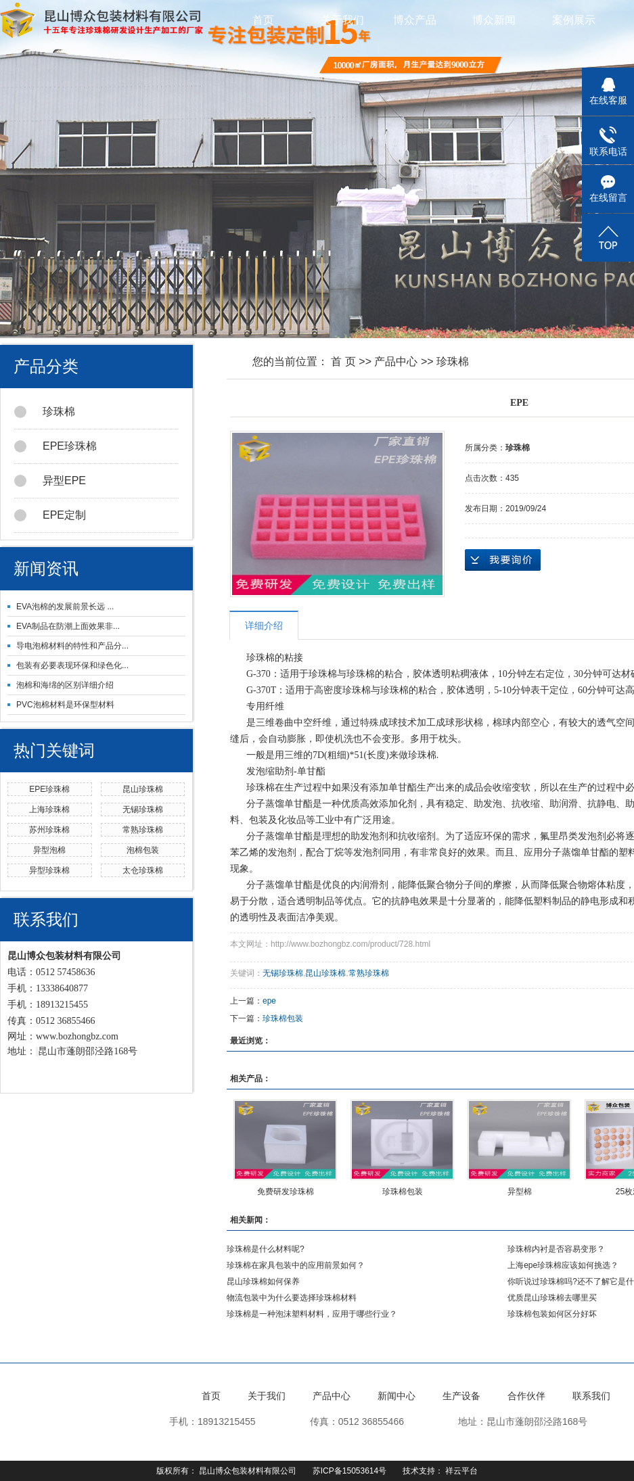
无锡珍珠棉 (142, 809)
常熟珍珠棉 (142, 829)
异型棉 (519, 1191)
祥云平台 (461, 1471)
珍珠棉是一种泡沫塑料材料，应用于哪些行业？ (312, 1314)
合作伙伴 (526, 1395)
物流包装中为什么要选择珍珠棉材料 (292, 1297)
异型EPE (50, 481)
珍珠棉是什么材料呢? (265, 1249)
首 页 (343, 361)
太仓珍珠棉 (142, 870)
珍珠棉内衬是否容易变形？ (556, 1249)
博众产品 (422, 20)
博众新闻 (501, 20)
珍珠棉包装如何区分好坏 (552, 1314)
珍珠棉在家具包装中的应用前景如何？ (296, 1265)
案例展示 (581, 20)
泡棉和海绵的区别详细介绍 (65, 685)
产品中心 (395, 361)
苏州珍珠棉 (49, 829)
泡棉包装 (143, 850)
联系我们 (591, 1395)
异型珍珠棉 (49, 870)
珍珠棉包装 (283, 1018)
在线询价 (503, 560)
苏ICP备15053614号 (349, 1471)
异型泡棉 (49, 850)
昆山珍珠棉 (142, 789)
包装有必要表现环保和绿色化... (72, 665)
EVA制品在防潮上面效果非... (68, 626)
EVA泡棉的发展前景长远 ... (65, 606)
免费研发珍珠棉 (285, 1191)
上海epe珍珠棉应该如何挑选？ (562, 1265)
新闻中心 (396, 1395)
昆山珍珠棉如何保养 (263, 1281)
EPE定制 (50, 515)
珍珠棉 (44, 412)
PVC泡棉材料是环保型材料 (65, 704)
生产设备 (461, 1395)
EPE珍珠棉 (55, 446)
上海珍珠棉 (49, 809)
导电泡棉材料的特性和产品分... (72, 646)
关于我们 (342, 20)
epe (269, 1001)
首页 (263, 20)
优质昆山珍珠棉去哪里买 (552, 1297)
